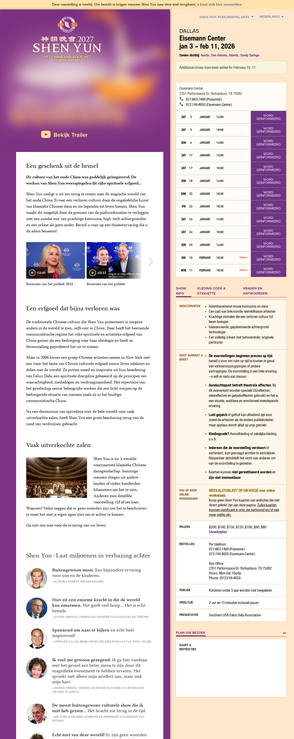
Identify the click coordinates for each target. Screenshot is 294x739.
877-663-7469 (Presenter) (200, 99)
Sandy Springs (249, 55)
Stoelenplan (218, 531)
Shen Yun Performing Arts (226, 17)
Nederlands (272, 16)
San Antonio (219, 55)
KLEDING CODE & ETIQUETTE (211, 291)
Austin (205, 55)
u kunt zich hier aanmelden (219, 5)
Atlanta (233, 55)
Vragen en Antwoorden (255, 291)
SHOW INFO (181, 291)
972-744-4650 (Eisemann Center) (205, 104)
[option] (55, 266)
